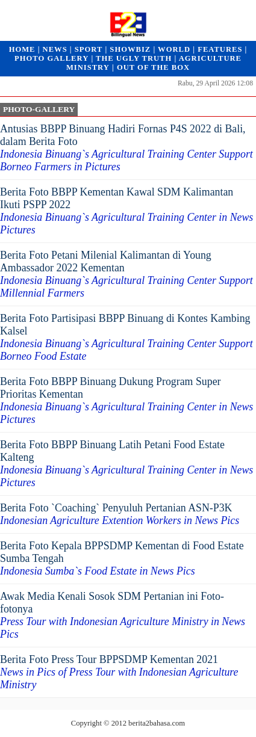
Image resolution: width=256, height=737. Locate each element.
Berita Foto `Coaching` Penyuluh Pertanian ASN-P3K (119, 514)
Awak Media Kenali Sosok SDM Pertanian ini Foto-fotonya (122, 615)
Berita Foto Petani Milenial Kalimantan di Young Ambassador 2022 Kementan (126, 274)
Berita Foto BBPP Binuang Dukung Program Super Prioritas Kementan (126, 400)
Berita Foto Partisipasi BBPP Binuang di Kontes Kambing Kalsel (126, 337)
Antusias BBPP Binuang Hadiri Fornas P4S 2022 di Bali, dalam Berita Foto (126, 148)
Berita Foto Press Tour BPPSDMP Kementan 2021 (119, 672)
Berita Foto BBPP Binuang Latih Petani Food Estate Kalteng (126, 464)
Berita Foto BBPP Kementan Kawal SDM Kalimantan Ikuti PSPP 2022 (126, 211)
